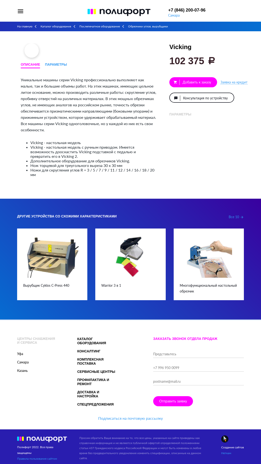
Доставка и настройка (88, 394)
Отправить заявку (173, 401)
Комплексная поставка (90, 361)
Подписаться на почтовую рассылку (130, 418)
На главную (24, 26)
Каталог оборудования (56, 26)
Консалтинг (88, 351)
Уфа (20, 354)
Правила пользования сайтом (37, 458)
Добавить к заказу (192, 82)
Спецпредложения (95, 404)
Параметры (56, 64)
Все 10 (236, 217)
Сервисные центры (96, 372)
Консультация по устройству (201, 98)
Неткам (226, 453)
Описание (30, 64)
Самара (174, 15)
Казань (22, 371)
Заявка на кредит (233, 82)
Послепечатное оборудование (99, 26)
